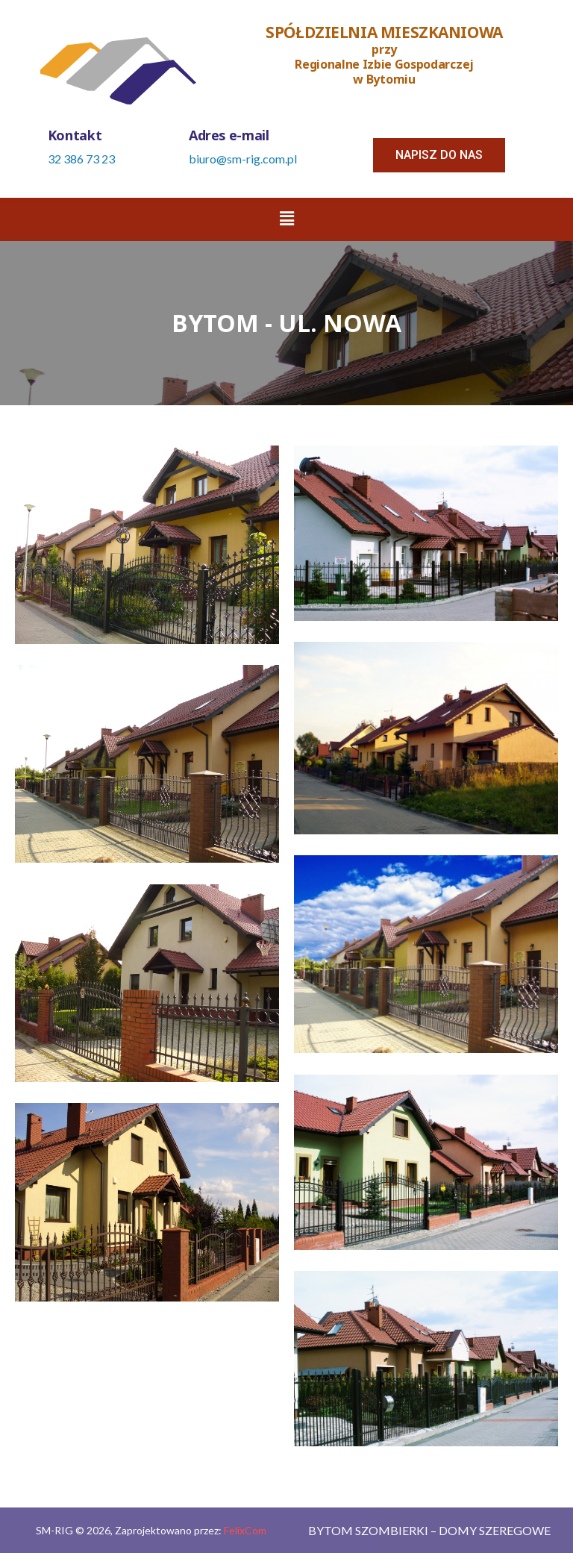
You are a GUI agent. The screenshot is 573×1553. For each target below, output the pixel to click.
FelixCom (245, 1530)
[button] (439, 155)
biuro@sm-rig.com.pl (243, 158)
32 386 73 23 (81, 158)
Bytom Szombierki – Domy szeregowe (429, 1530)
